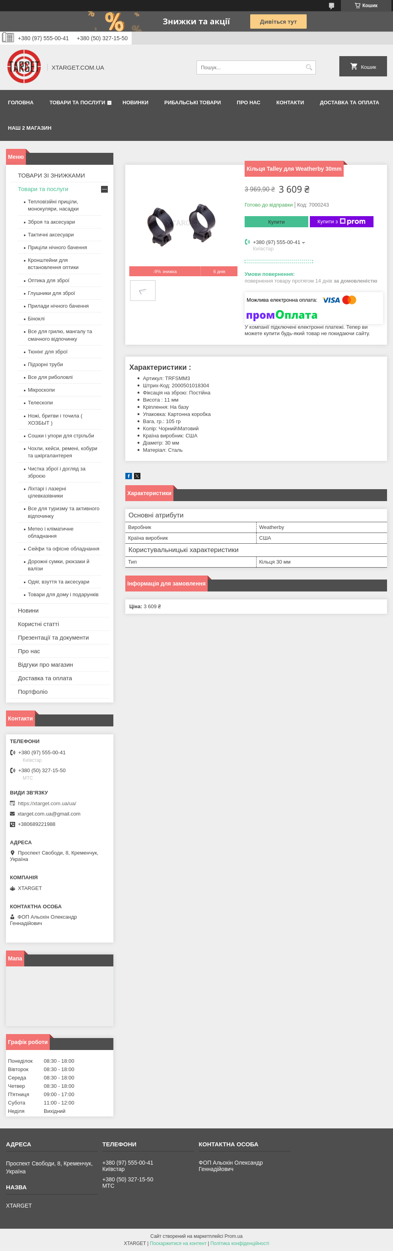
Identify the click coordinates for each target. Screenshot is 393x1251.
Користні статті (38, 624)
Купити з (341, 221)
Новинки (135, 102)
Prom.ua (234, 1236)
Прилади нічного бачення (58, 306)
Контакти (290, 102)
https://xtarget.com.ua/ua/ (47, 803)
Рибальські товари (192, 102)
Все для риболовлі (50, 377)
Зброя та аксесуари (51, 222)
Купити (276, 222)
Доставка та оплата (349, 102)
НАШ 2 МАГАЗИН (29, 128)
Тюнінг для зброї (48, 352)
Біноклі (36, 319)
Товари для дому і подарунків (63, 594)
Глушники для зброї (51, 293)
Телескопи (40, 403)
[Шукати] (309, 67)
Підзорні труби (45, 364)
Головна (20, 102)
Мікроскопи (41, 390)
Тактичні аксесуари (51, 235)
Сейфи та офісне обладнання (63, 549)
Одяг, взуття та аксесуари (58, 582)
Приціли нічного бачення (57, 247)
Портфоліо (33, 691)
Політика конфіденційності (239, 1243)
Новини (28, 610)
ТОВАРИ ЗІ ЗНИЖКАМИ (51, 175)
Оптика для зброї (48, 280)
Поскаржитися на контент (178, 1243)
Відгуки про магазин (45, 664)
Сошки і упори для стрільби (61, 436)
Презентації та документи (53, 637)
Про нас (248, 102)
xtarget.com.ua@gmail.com (49, 814)
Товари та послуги (77, 102)
